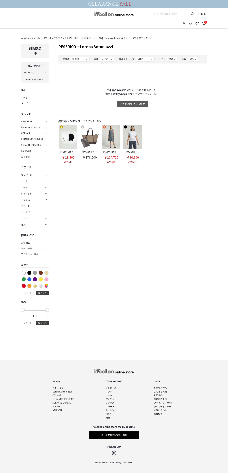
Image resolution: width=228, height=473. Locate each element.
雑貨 (108, 417)
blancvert (26, 150)
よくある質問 (160, 391)
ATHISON (25, 156)
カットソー (111, 410)
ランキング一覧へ (92, 120)
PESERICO (29, 72)
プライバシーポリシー (165, 402)
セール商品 (26, 248)
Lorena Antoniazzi (33, 79)
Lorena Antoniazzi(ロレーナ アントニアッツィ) (127, 37)
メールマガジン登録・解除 (114, 434)
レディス (25, 97)
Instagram (114, 453)
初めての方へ (160, 387)
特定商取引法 (160, 399)
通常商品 (25, 242)
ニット (109, 391)
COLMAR (25, 133)
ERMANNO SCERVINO (32, 139)
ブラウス (110, 402)
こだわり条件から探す (132, 104)
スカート (110, 406)
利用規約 (158, 395)
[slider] (23, 310)
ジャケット (111, 399)
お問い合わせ (160, 410)
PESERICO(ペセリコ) (91, 37)
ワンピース (111, 387)
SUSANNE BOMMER (31, 144)
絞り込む (42, 292)
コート (109, 395)
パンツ (109, 413)
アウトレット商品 (30, 254)
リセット (27, 292)
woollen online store (114, 14)
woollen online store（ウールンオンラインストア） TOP (49, 37)
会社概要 (158, 413)
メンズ (24, 103)
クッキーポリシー (162, 406)
